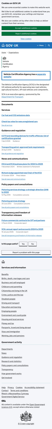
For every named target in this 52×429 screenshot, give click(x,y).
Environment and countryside (14, 315)
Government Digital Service (13, 396)
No (34, 244)
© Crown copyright (26, 423)
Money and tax (8, 323)
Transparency (7, 369)
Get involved (7, 377)
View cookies (26, 39)
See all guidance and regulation (13, 153)
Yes (24, 244)
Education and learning (11, 307)
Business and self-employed (13, 282)
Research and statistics (11, 361)
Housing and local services (13, 319)
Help (4, 387)
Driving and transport (10, 303)
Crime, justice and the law (12, 295)
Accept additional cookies (26, 28)
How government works (12, 373)
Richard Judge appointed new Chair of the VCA (22, 173)
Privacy (11, 387)
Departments (7, 349)
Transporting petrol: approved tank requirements (23, 147)
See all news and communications (13, 179)
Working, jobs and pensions (13, 335)
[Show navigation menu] (40, 45)
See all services (7, 125)
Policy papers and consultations (15, 365)
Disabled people (8, 299)
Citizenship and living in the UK (14, 291)
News (4, 353)
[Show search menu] (49, 45)
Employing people (9, 311)
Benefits (5, 274)
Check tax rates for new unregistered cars (20, 121)
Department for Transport (12, 97)
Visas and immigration (11, 331)
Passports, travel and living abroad (16, 327)
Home (4, 52)
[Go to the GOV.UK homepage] (10, 45)
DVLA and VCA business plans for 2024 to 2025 (22, 164)
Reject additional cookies (26, 33)
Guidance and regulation (12, 357)
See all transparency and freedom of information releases (22, 236)
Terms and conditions (19, 390)
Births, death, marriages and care (16, 278)
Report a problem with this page (26, 252)
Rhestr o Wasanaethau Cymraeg (15, 393)
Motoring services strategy (13, 201)
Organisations (14, 52)
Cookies (19, 387)
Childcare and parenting (12, 286)
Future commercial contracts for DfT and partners (23, 220)
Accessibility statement (34, 387)
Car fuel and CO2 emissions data (16, 115)
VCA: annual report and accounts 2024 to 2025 (22, 229)
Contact (5, 390)
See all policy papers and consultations (15, 207)
